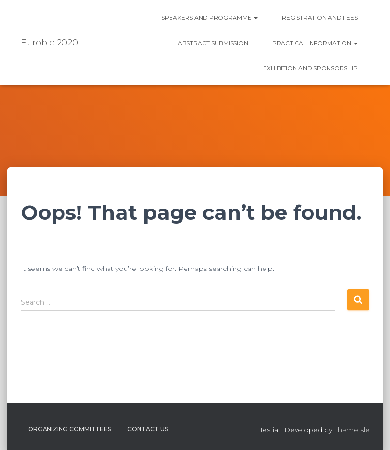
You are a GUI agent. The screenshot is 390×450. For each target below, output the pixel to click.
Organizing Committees (69, 429)
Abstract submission (213, 42)
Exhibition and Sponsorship (310, 68)
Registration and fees (320, 17)
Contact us (147, 429)
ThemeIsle (352, 429)
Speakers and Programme (209, 17)
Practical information (315, 42)
